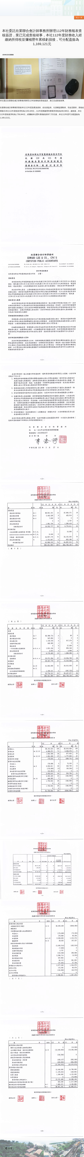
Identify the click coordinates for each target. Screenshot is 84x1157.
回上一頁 (79, 17)
